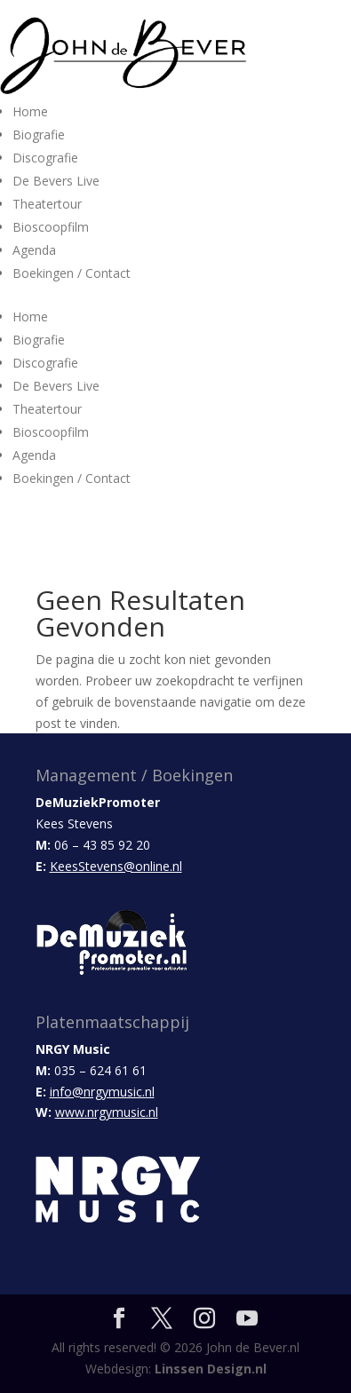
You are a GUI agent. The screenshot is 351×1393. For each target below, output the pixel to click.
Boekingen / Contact (71, 273)
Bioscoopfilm (50, 226)
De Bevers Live (56, 180)
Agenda (34, 249)
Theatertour (47, 203)
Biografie (38, 134)
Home (30, 111)
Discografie (45, 157)
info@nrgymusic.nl (102, 1091)
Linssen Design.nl (211, 1368)
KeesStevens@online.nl (116, 866)
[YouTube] (247, 1319)
